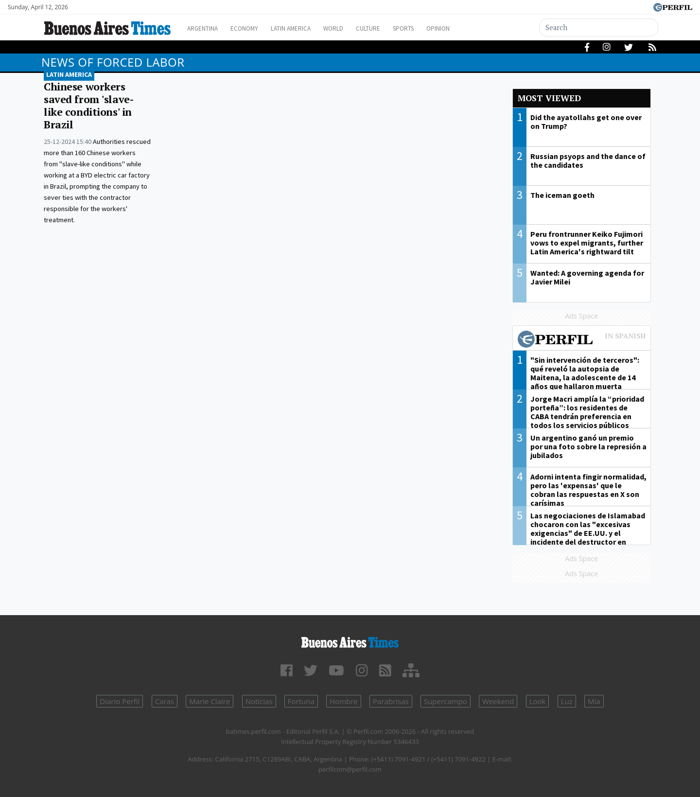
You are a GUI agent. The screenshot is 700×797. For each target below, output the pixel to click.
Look (537, 701)
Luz (567, 701)
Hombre (344, 701)
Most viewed (549, 98)
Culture (392, 28)
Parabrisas (391, 701)
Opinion (471, 28)
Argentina (205, 28)
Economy (252, 28)
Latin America (304, 28)
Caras (164, 701)
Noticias (259, 701)
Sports (432, 28)
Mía (594, 701)
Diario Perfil (120, 701)
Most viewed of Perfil (582, 340)
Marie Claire (209, 701)
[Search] (599, 27)
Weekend (498, 701)
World (353, 28)
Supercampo (445, 701)
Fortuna (301, 701)
